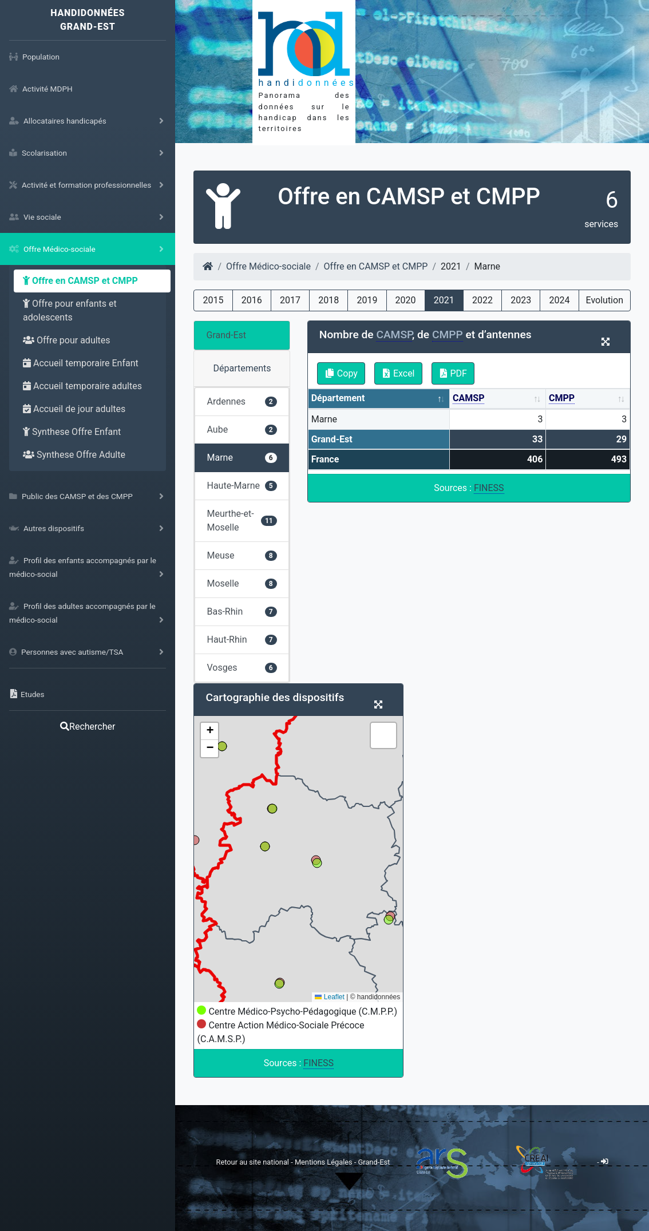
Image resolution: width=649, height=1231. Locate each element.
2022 (482, 300)
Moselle (241, 583)
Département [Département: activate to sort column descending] (338, 398)
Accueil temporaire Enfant (80, 363)
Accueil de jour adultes (74, 408)
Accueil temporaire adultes (82, 386)
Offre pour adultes (66, 340)
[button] (209, 731)
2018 (328, 300)
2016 (252, 300)
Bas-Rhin (241, 611)
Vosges (241, 667)
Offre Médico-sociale (268, 266)
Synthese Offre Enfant (72, 431)
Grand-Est (226, 335)
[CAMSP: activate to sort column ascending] (498, 399)
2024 (559, 300)
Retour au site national (252, 1161)
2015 (213, 300)
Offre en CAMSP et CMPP (80, 280)
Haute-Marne (241, 485)
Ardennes (241, 401)
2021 (444, 300)
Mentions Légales (324, 1161)
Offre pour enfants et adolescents (70, 310)
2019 (367, 300)
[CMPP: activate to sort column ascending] (588, 399)
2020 (405, 300)
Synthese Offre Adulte (74, 454)
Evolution (604, 300)
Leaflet (329, 997)
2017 (290, 300)
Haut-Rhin (241, 639)
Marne (241, 457)
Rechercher (87, 726)
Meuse (241, 555)
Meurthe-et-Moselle (241, 520)
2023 (521, 300)
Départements (242, 368)
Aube (241, 429)
